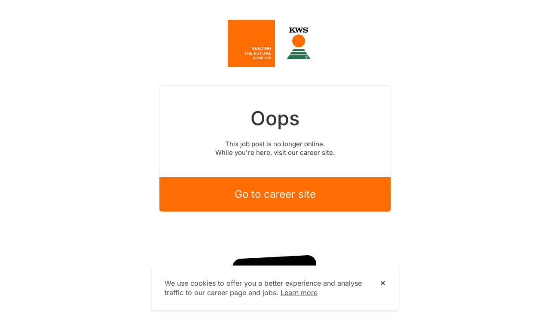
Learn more (299, 292)
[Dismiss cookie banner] (383, 283)
